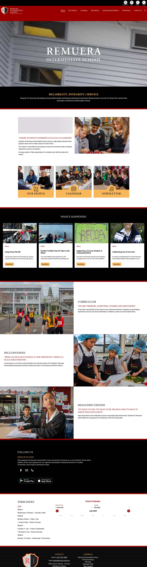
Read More (9, 264)
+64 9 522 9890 (61, 557)
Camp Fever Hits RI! (13, 252)
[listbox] (74, 507)
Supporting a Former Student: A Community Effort (89, 252)
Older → (73, 271)
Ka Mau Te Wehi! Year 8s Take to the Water (55, 252)
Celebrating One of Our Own (123, 252)
